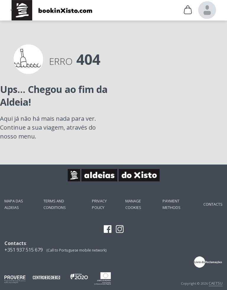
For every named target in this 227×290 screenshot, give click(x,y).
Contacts (213, 204)
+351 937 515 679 (23, 249)
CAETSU (216, 283)
